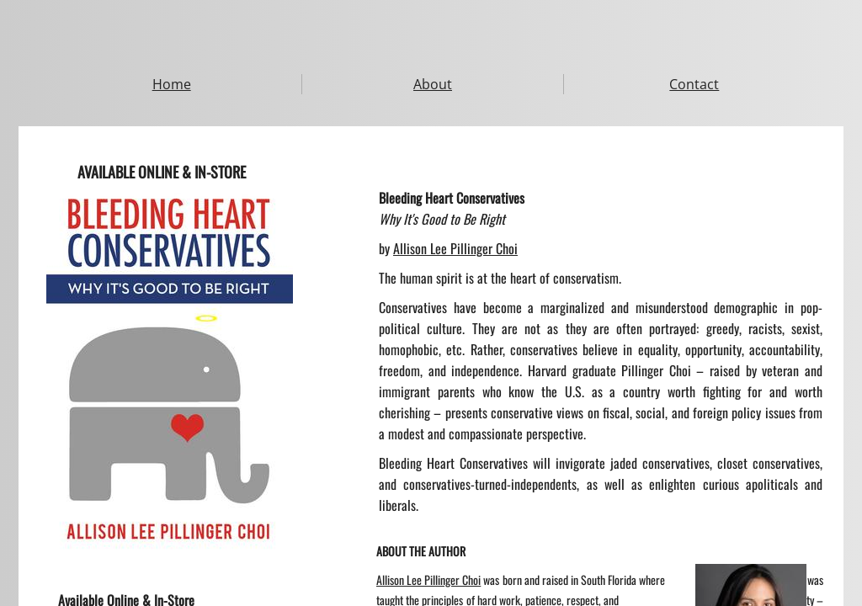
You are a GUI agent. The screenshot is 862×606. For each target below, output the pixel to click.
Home (171, 84)
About (432, 84)
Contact (694, 84)
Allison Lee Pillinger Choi (455, 248)
